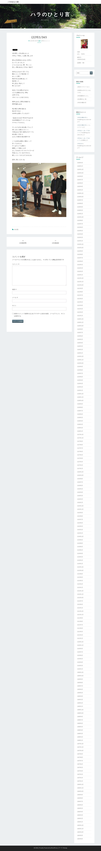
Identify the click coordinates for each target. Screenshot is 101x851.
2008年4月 (80, 730)
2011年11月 (80, 614)
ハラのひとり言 (13, 2)
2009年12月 (80, 672)
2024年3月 (80, 210)
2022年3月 (80, 268)
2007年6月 (80, 764)
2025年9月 (80, 176)
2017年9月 (80, 441)
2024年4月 (80, 207)
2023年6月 (80, 227)
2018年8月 (80, 407)
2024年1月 (80, 213)
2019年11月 (80, 359)
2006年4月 (80, 811)
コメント (15, 264)
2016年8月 (80, 478)
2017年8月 (80, 444)
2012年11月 (80, 594)
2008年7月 (80, 720)
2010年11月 (80, 645)
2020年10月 (80, 325)
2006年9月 (80, 794)
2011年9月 (80, 618)
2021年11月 (80, 281)
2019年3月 (80, 383)
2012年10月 (80, 597)
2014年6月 (80, 546)
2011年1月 (80, 638)
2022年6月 (80, 261)
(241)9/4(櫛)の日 (81, 102)
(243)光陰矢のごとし (83, 96)
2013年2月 (80, 584)
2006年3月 (80, 815)
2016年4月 (80, 492)
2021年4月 (80, 305)
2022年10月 (80, 247)
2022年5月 (80, 264)
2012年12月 (80, 591)
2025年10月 (80, 173)
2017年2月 (80, 465)
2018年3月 (80, 424)
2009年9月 (80, 679)
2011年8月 (80, 621)
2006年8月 (80, 798)
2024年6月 (80, 203)
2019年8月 (80, 370)
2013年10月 (80, 570)
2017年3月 (80, 461)
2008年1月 (80, 740)
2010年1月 (80, 669)
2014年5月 (80, 550)
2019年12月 (80, 356)
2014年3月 (80, 557)
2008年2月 (80, 737)
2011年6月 (80, 628)
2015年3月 (80, 529)
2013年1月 (80, 587)
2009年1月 (80, 706)
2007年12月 (80, 743)
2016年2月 (80, 499)
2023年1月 (80, 241)
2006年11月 (80, 788)
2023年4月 (80, 234)
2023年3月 (80, 237)
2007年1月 (80, 781)
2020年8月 (80, 329)
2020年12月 (80, 319)
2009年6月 (80, 689)
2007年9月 (80, 754)
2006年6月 (80, 805)
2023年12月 (80, 217)
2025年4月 (80, 186)
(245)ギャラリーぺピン (83, 87)
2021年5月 (80, 302)
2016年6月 (80, 485)
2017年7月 (80, 448)
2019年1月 (80, 390)
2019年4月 (80, 380)
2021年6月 (80, 298)
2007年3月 (80, 774)
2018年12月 (80, 393)
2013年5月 (80, 580)
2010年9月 (80, 648)
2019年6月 (80, 376)
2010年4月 (80, 662)
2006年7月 (80, 801)
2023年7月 (80, 224)
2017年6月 (80, 451)
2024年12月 (80, 193)
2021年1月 (80, 315)
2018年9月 (80, 404)
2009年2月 (80, 703)
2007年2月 (80, 777)
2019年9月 (80, 366)
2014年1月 (80, 563)
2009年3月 (80, 699)
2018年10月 (80, 400)
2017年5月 (80, 455)
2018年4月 (80, 421)
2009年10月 (80, 675)
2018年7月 (80, 410)
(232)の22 (79, 143)
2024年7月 (80, 200)
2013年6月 (80, 577)
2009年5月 (80, 692)
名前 (14, 289)
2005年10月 (80, 832)
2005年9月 (80, 835)
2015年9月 (80, 512)
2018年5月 (80, 417)
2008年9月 (80, 716)
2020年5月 (80, 339)
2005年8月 (80, 839)
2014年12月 (80, 536)
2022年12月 (80, 244)
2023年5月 (80, 230)
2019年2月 (80, 387)
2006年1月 (80, 822)
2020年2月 (80, 349)
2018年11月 (80, 397)
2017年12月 (80, 434)
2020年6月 (80, 336)
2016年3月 (80, 495)
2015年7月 (80, 519)
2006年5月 (80, 808)
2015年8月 (80, 516)
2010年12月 (80, 642)
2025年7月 (80, 179)
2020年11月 (80, 322)
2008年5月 (80, 726)
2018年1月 (80, 431)
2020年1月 (80, 353)
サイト (14, 305)
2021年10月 (80, 285)
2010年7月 (80, 652)
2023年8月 (80, 220)
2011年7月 (80, 625)
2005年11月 (80, 828)
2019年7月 (80, 373)
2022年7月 (80, 258)
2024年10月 (80, 196)
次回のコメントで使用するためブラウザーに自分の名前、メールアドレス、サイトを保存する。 (39, 315)
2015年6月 (80, 523)
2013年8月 (80, 574)
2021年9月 (80, 288)
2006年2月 (80, 818)
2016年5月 (80, 489)
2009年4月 (80, 696)
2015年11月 (80, 509)
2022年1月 (80, 275)
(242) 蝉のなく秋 (81, 99)
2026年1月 (80, 166)
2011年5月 (80, 631)
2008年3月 (80, 733)
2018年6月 (80, 414)
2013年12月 (80, 567)
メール (15, 297)
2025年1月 (80, 190)
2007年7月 (80, 760)
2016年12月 (80, 472)
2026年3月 (80, 162)
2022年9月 (80, 251)
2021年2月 (80, 312)
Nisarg (65, 848)
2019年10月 (80, 363)
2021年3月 (80, 309)
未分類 (16, 229)
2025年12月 (80, 169)
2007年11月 (80, 747)
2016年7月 (80, 482)
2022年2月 (80, 271)
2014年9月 (80, 540)
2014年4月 (80, 553)
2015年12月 (80, 506)
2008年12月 (80, 709)
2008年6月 (80, 723)
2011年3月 (80, 635)
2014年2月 (80, 560)
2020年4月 (80, 342)
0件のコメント (46, 40)
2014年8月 (80, 543)
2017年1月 (80, 468)
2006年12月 (80, 784)
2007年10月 (80, 750)
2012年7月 (80, 601)
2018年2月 (80, 427)
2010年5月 (80, 658)
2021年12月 (80, 278)
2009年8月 (80, 682)
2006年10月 (80, 791)
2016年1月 (80, 502)
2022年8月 (80, 254)
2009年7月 (80, 686)
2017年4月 (80, 458)
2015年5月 (80, 526)
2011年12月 (80, 611)
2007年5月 (80, 767)
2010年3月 (80, 665)
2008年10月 (80, 713)
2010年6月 (80, 655)
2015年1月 (80, 533)
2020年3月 (80, 346)
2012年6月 (80, 604)
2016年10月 (80, 475)
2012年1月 (80, 608)
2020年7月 (80, 332)
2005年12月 (80, 825)
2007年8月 (80, 757)
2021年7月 (80, 295)
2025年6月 (80, 183)
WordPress (54, 848)
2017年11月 (80, 438)
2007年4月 (80, 771)
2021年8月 (80, 292)
